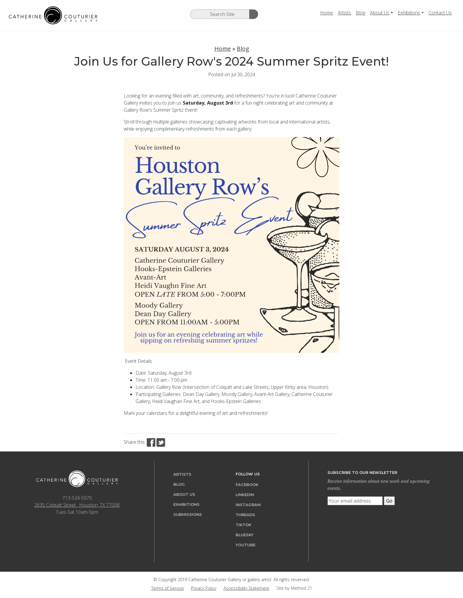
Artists (344, 12)
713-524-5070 (77, 498)
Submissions (187, 514)
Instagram (248, 505)
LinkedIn (245, 495)
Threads (245, 515)
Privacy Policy (203, 588)
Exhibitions (409, 12)
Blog (360, 12)
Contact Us (440, 12)
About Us (379, 12)
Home (326, 12)
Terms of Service (167, 588)
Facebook (247, 484)
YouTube (245, 545)
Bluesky (244, 535)
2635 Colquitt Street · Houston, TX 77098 (77, 505)
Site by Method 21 (294, 588)
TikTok (243, 525)
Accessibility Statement (246, 588)
